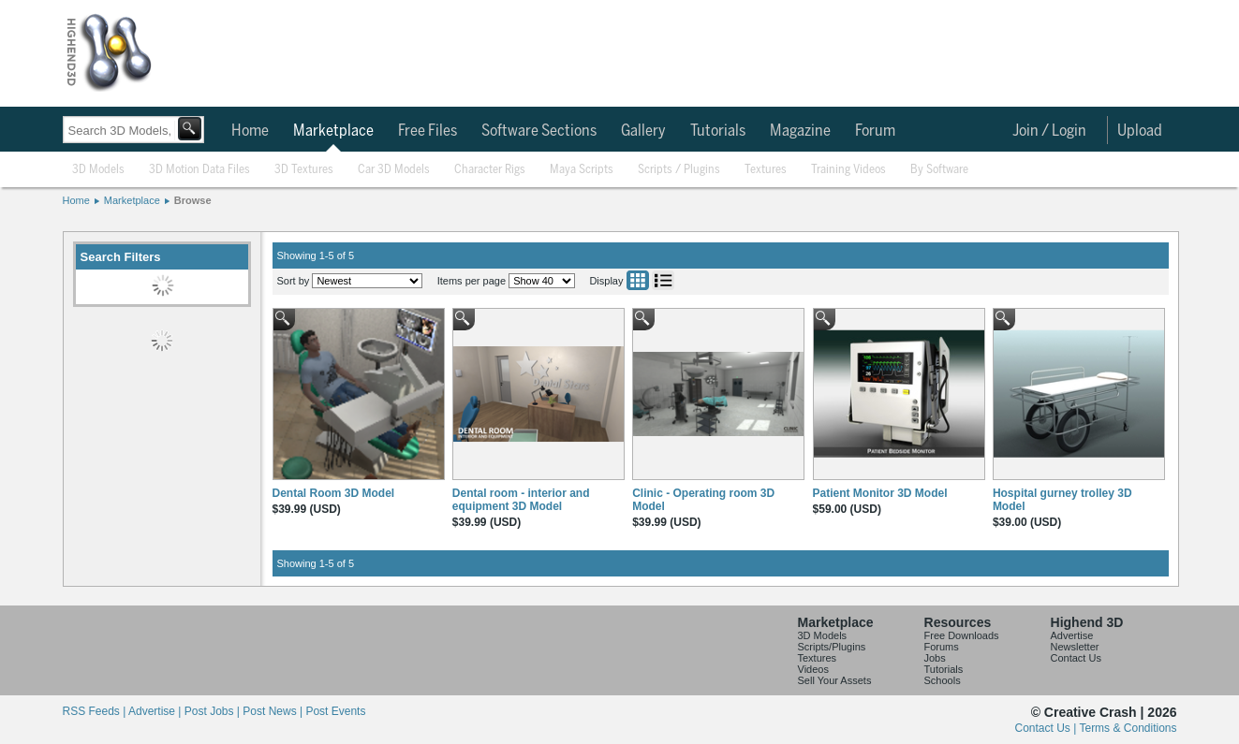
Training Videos (848, 170)
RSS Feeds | (95, 711)
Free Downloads (961, 635)
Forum (875, 131)
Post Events (335, 711)
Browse (193, 200)
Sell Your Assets (835, 680)
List (663, 280)
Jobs (935, 658)
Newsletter (1075, 646)
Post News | (274, 711)
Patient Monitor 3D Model (880, 493)
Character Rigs (489, 170)
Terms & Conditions (1127, 728)
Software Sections (539, 131)
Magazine (800, 131)
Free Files (427, 131)
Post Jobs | (213, 711)
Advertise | (156, 711)
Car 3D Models (394, 170)
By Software (939, 170)
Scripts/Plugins (832, 646)
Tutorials (717, 131)
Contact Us (1076, 658)
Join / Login (1049, 131)
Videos (813, 669)
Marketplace (333, 131)
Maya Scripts (581, 170)
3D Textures (303, 170)
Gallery (643, 131)
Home (250, 131)
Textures (766, 170)
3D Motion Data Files (199, 170)
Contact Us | (1047, 728)
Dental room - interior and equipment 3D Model (521, 500)
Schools (942, 680)
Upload (1139, 131)
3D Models (98, 170)
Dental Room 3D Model (334, 493)
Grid (638, 280)
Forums (941, 646)
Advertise (1072, 635)
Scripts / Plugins (679, 170)
